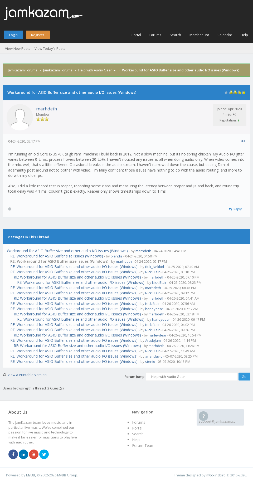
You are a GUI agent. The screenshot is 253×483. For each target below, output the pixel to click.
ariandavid (154, 356)
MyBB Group (67, 475)
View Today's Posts (50, 48)
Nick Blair (152, 272)
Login (13, 34)
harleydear (154, 308)
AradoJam (153, 340)
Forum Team (143, 445)
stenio (150, 361)
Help (244, 34)
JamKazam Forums (22, 70)
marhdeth (46, 109)
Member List (199, 34)
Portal (136, 34)
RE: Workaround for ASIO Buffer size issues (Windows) (56, 255)
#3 (243, 141)
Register (37, 34)
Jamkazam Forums (57, 70)
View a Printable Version (27, 374)
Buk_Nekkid (154, 266)
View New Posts (17, 48)
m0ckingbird (216, 475)
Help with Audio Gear (95, 70)
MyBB (30, 475)
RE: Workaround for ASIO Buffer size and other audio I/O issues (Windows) (74, 266)
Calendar (224, 34)
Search (175, 34)
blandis (117, 256)
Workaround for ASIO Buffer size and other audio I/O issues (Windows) (67, 250)
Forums (155, 34)
